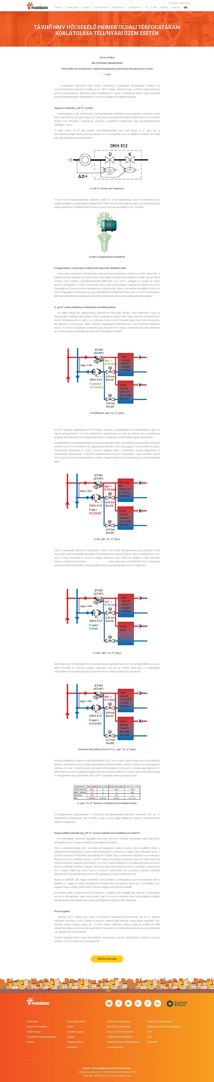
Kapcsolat (176, 7)
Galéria (70, 1026)
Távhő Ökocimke (101, 7)
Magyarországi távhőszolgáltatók (163, 1026)
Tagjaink (71, 1037)
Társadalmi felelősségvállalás (41, 1037)
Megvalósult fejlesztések (160, 1021)
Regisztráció (184, 3)
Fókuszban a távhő (76, 1021)
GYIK (147, 7)
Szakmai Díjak (34, 1031)
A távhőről (72, 1047)
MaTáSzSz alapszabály (118, 1026)
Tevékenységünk (72, 7)
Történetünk (32, 1021)
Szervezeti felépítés (37, 1026)
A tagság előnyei (75, 1042)
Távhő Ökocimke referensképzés (123, 1042)
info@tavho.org (123, 1076)
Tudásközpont (134, 7)
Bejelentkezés (174, 3)
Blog (155, 7)
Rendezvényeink (118, 7)
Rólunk (58, 7)
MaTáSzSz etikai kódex (118, 1021)
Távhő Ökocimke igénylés (120, 1037)
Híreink (30, 1042)
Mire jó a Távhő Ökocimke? (120, 1031)
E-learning (164, 7)
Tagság (86, 7)
